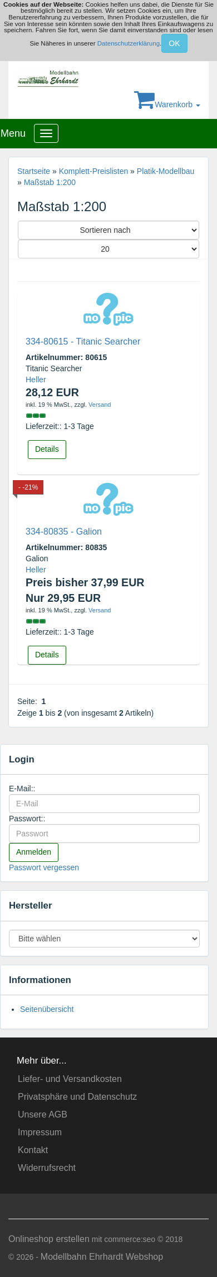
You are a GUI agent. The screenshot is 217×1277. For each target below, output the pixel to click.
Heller (36, 379)
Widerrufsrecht (47, 1168)
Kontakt (33, 1150)
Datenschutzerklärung (128, 42)
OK (174, 43)
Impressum (40, 1132)
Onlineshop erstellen (49, 1239)
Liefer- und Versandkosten (70, 1079)
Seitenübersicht (47, 1009)
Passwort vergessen (44, 867)
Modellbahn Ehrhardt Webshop (102, 1256)
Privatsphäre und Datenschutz (77, 1096)
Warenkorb (167, 104)
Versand (99, 404)
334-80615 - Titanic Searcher (83, 341)
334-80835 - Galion (64, 531)
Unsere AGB (42, 1114)
